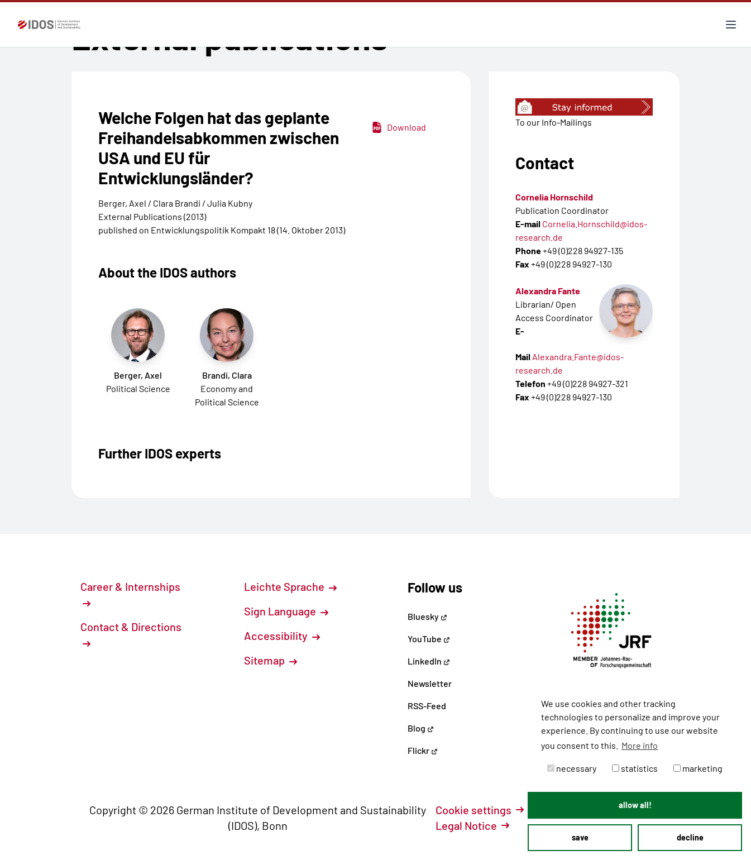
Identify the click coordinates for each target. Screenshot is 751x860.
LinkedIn (429, 661)
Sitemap (270, 660)
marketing (698, 768)
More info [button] (639, 745)
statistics (635, 768)
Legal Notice (472, 825)
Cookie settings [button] (480, 809)
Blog (421, 728)
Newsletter (430, 683)
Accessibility (282, 635)
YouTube (429, 638)
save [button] (580, 837)
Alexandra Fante (547, 290)
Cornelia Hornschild (554, 197)
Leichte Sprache (290, 586)
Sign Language (286, 611)
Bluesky (427, 616)
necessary (571, 768)
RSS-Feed (427, 705)
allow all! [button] (635, 805)
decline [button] (690, 837)
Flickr (423, 750)
